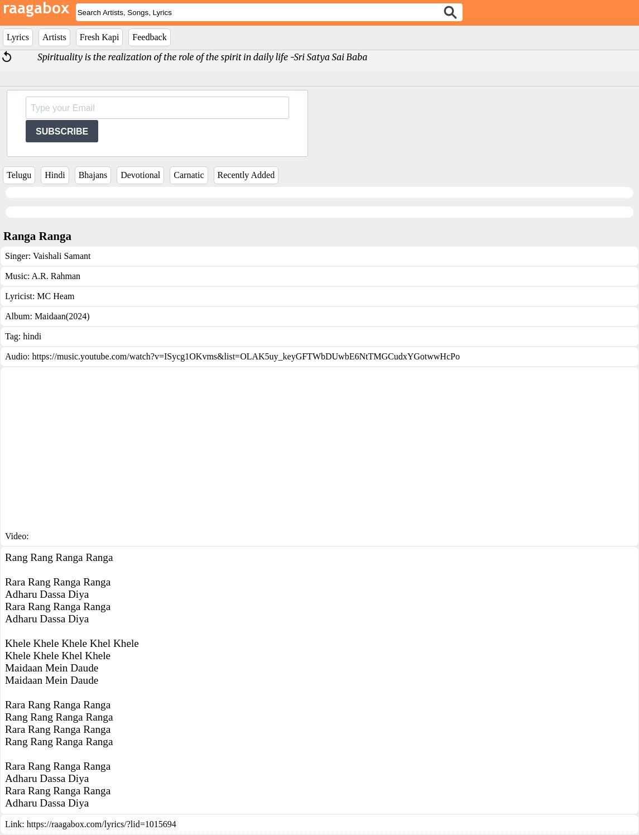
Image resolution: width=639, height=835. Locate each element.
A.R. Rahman (56, 276)
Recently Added (246, 175)
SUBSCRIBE (62, 131)
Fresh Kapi (99, 37)
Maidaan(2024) (62, 316)
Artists (54, 37)
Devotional (140, 175)
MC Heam (55, 296)
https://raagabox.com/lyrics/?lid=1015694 (101, 824)
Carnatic (189, 175)
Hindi (55, 175)
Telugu (19, 175)
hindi (32, 336)
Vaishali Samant (62, 256)
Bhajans (93, 175)
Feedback (149, 37)
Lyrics (18, 37)
